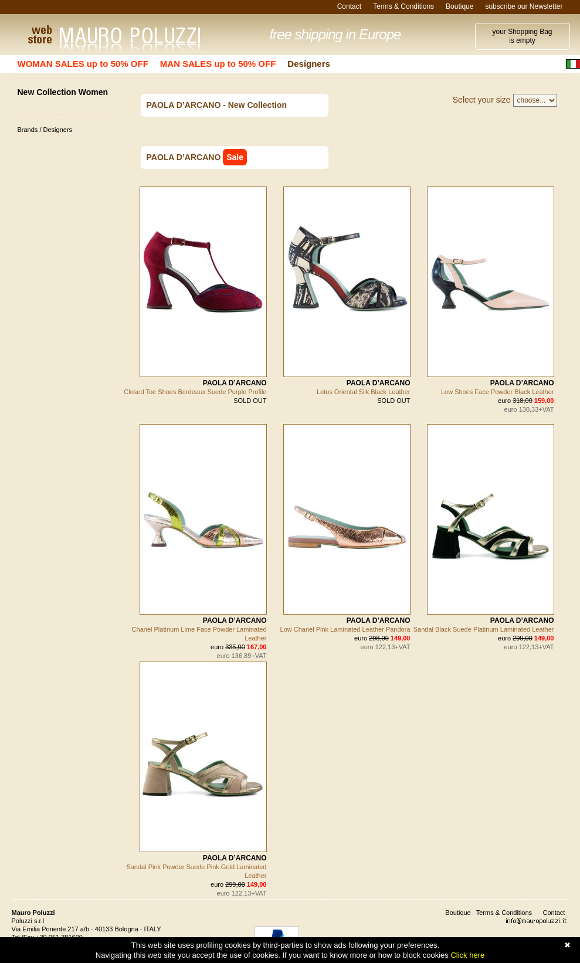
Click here (467, 955)
